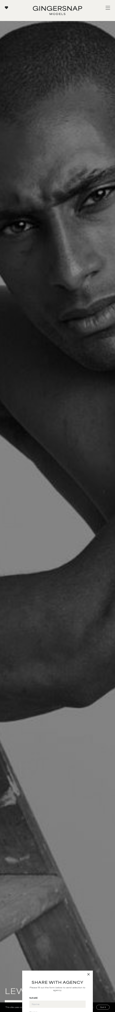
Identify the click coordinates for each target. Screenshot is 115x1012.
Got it (103, 1007)
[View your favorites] (6, 7)
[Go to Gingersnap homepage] (57, 10)
